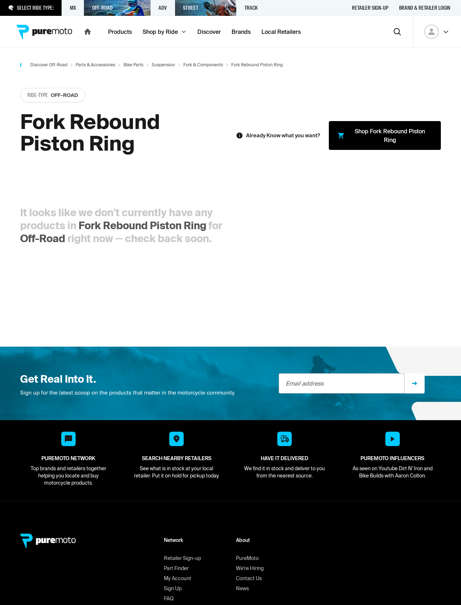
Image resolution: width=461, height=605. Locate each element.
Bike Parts (133, 64)
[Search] (397, 32)
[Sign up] (414, 383)
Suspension (163, 64)
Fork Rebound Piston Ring (142, 225)
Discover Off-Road (48, 64)
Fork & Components (203, 64)
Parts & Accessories (95, 64)
